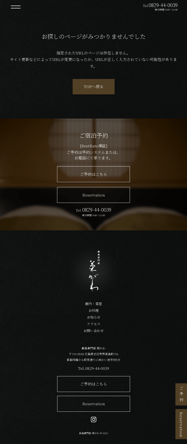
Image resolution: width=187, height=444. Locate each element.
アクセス (93, 323)
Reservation (181, 424)
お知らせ (93, 317)
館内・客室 (93, 303)
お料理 (94, 310)
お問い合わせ (93, 330)
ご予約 (181, 395)
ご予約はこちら (93, 174)
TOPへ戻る (94, 86)
